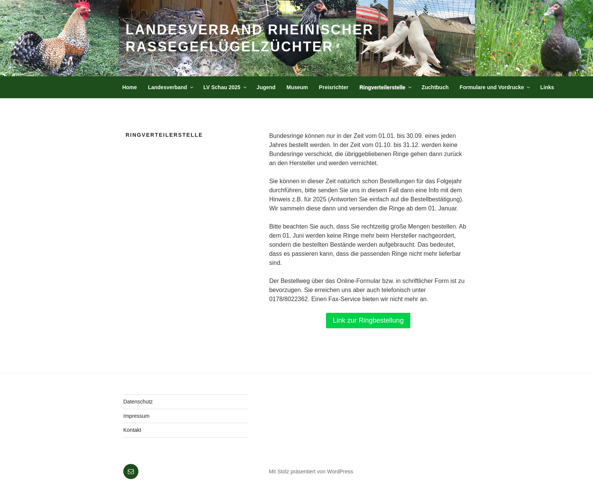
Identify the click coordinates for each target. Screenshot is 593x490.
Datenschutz (138, 402)
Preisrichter (333, 87)
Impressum (136, 416)
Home (129, 87)
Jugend (266, 87)
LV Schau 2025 (225, 87)
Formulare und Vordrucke (495, 87)
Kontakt (132, 430)
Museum (297, 87)
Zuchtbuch (435, 87)
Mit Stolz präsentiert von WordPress (311, 471)
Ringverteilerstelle (385, 87)
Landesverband (171, 87)
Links (547, 87)
